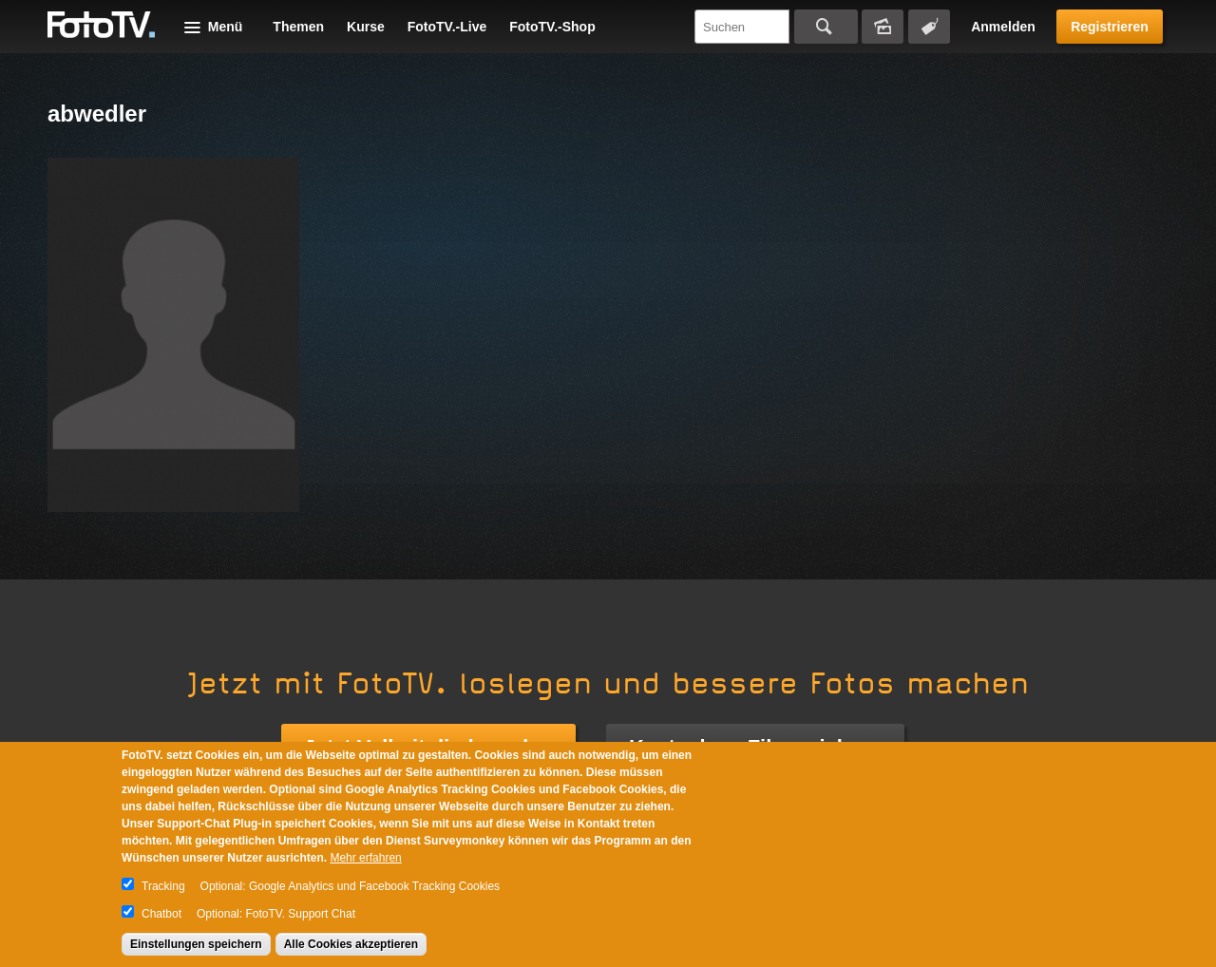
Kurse (366, 26)
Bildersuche (882, 26)
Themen (298, 26)
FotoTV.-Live (447, 26)
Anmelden (1003, 26)
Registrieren (1110, 26)
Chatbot (161, 913)
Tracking (163, 886)
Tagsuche (929, 26)
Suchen (826, 26)
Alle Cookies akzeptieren (351, 944)
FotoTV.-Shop (552, 26)
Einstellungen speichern (196, 944)
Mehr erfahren (365, 857)
